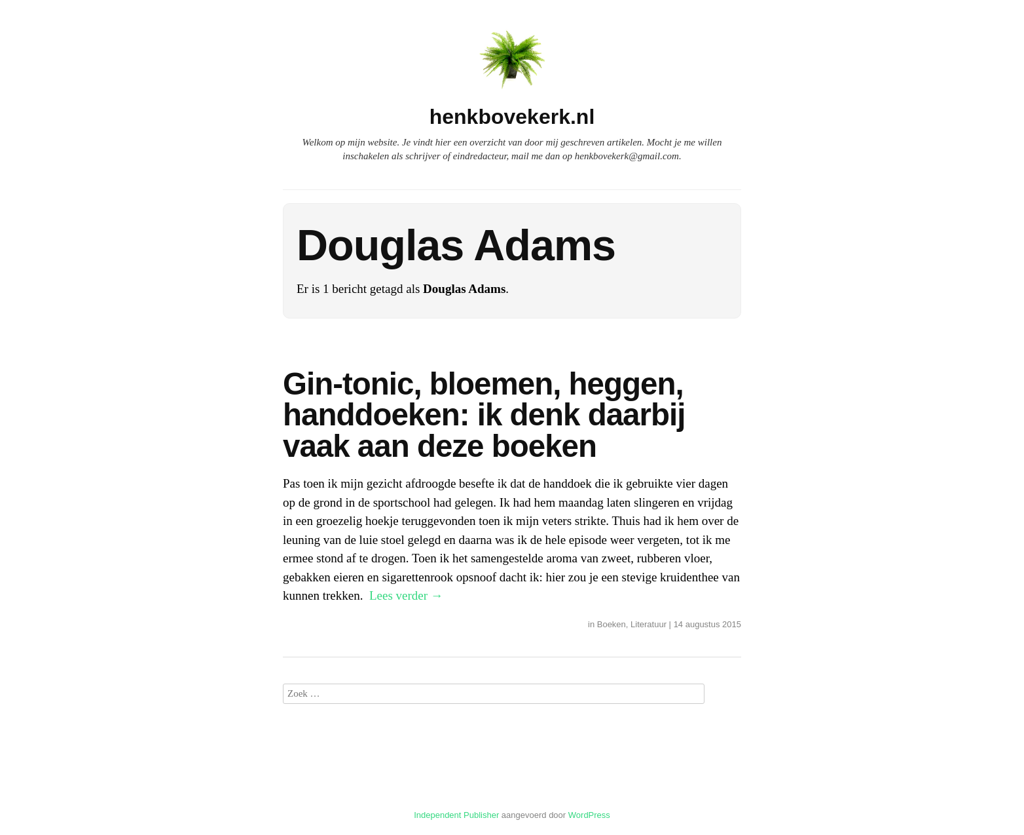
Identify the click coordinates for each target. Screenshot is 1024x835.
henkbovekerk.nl (512, 116)
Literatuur (649, 624)
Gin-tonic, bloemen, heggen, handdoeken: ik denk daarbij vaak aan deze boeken (484, 414)
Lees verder (406, 595)
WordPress (589, 815)
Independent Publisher (456, 815)
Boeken (611, 624)
